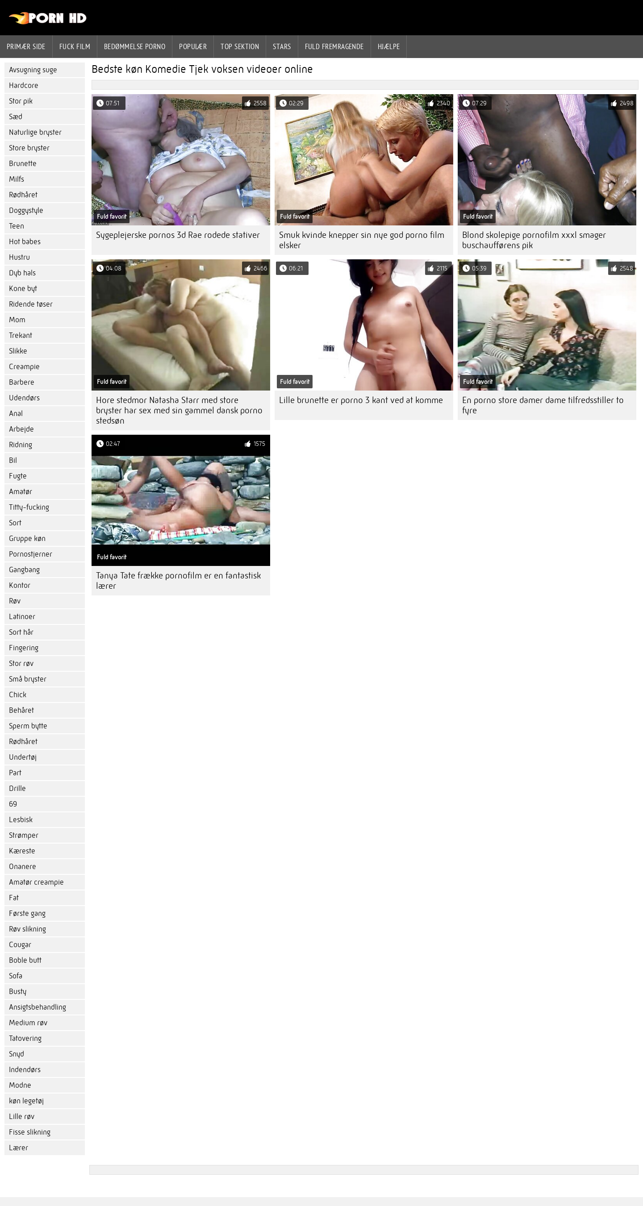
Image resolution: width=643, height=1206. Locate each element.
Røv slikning (27, 929)
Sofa (15, 976)
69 (13, 804)
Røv (15, 601)
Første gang (27, 913)
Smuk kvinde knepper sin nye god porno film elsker (361, 240)
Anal (16, 413)
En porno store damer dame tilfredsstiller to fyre (543, 405)
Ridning (20, 445)
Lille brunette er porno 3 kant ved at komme (361, 400)
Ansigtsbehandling (37, 1007)
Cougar (20, 944)
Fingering (23, 648)
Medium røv (28, 1023)
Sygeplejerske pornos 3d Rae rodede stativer (178, 235)
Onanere (22, 866)
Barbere (21, 382)
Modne (20, 1085)
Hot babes (25, 241)
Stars (282, 46)
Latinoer (22, 616)
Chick (17, 694)
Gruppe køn (27, 538)
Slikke (18, 351)
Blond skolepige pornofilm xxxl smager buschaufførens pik (534, 240)
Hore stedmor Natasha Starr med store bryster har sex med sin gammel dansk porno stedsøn (179, 410)
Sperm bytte (28, 726)
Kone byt (23, 288)
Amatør (20, 491)
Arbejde (21, 429)
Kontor (19, 585)
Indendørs (25, 1069)
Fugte (18, 476)
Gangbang (24, 570)
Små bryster (27, 679)
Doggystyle (26, 210)
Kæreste (22, 851)
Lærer (18, 1148)
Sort (15, 523)
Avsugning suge (33, 70)
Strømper (23, 835)
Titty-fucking (29, 507)
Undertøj (23, 757)
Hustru (19, 257)
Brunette (23, 163)
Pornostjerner (30, 554)
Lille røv (21, 1116)
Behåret (21, 710)
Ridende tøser (31, 304)
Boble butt (25, 960)
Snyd (16, 1054)
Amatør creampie (36, 882)
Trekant (20, 335)
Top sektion (240, 46)
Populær (193, 46)
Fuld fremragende (334, 46)
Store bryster (29, 148)
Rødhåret (23, 195)
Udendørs (24, 398)
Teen (16, 226)
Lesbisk (21, 819)
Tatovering (25, 1038)
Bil (13, 460)
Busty (17, 991)
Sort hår (21, 632)
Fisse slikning (29, 1132)
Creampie (24, 366)
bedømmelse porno (134, 46)
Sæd (15, 116)
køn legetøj (26, 1101)
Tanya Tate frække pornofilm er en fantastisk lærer (178, 580)
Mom (17, 320)
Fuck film (74, 46)
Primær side (26, 46)
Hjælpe (389, 46)
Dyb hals (22, 273)
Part (15, 773)
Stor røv (21, 663)
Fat (14, 898)
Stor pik (21, 101)
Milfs (16, 179)
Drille (17, 788)
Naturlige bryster (35, 132)
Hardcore (23, 85)
